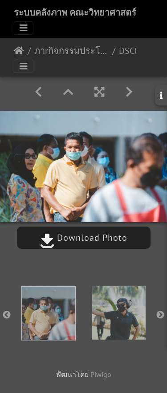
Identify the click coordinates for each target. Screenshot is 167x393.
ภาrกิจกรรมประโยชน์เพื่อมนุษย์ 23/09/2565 (71, 51)
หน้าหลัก (19, 50)
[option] (48, 313)
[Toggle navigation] (23, 28)
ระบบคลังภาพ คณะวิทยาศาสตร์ (75, 12)
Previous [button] (6, 315)
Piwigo (100, 374)
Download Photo (83, 237)
